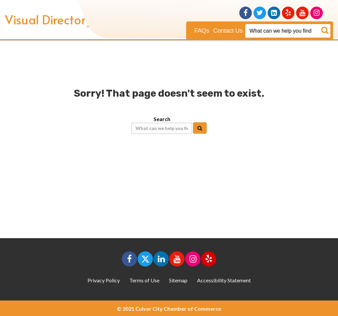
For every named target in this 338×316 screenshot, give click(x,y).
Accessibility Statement (224, 280)
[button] (129, 259)
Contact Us (228, 30)
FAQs (201, 30)
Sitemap (178, 280)
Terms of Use (144, 280)
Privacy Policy (103, 280)
